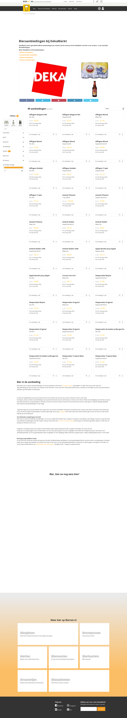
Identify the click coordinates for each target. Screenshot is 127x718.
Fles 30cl (31, 117)
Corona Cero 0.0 (68, 275)
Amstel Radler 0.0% (37, 249)
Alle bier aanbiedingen (27, 60)
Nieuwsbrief (81, 700)
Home (25, 13)
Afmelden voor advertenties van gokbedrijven (63, 716)
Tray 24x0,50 (66, 197)
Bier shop (52, 698)
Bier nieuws (52, 696)
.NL (32, 1)
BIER (25, 1)
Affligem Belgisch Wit (38, 115)
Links (79, 696)
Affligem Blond (101, 115)
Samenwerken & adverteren (29, 698)
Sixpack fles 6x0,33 (101, 278)
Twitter (58, 681)
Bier (34, 9)
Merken (54, 9)
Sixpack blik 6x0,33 (101, 144)
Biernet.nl (54, 712)
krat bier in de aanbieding (66, 421)
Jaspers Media (71, 712)
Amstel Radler (68, 222)
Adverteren (71, 1)
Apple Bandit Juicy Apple (105, 249)
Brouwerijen (62, 9)
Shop (75, 9)
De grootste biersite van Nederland (42, 1)
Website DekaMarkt (26, 52)
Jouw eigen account (83, 698)
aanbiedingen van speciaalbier (44, 444)
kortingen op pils (67, 385)
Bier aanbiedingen (55, 694)
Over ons (23, 692)
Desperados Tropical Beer (73, 356)
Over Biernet (79, 1)
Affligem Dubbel (36, 168)
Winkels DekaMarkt (26, 57)
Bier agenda (53, 700)
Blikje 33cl (98, 117)
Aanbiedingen (31, 13)
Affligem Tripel (101, 168)
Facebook (59, 677)
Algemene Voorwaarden (85, 692)
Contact (65, 1)
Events (70, 9)
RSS (69, 681)
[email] (89, 680)
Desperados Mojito (103, 275)
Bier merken (53, 692)
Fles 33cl (31, 305)
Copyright (81, 694)
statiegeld (62, 411)
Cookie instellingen (27, 700)
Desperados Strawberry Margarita (109, 329)
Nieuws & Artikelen (44, 9)
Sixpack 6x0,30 (66, 117)
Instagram (71, 677)
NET (29, 1)
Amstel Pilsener (69, 195)
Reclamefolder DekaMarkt (28, 55)
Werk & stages (25, 696)
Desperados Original (71, 302)
